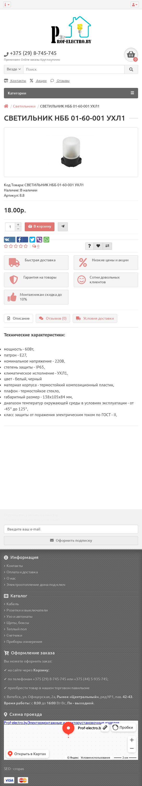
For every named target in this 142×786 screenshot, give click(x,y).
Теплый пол (15, 629)
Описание (18, 318)
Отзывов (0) (53, 318)
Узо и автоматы (18, 616)
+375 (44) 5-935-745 (90, 679)
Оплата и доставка (21, 572)
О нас (10, 578)
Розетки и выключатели (26, 610)
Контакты (15, 81)
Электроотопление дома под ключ (34, 585)
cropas (18, 769)
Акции (38, 81)
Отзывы (60, 81)
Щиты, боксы (16, 623)
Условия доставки (95, 318)
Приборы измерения (23, 642)
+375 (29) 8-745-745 (49, 679)
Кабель (11, 604)
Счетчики (13, 635)
